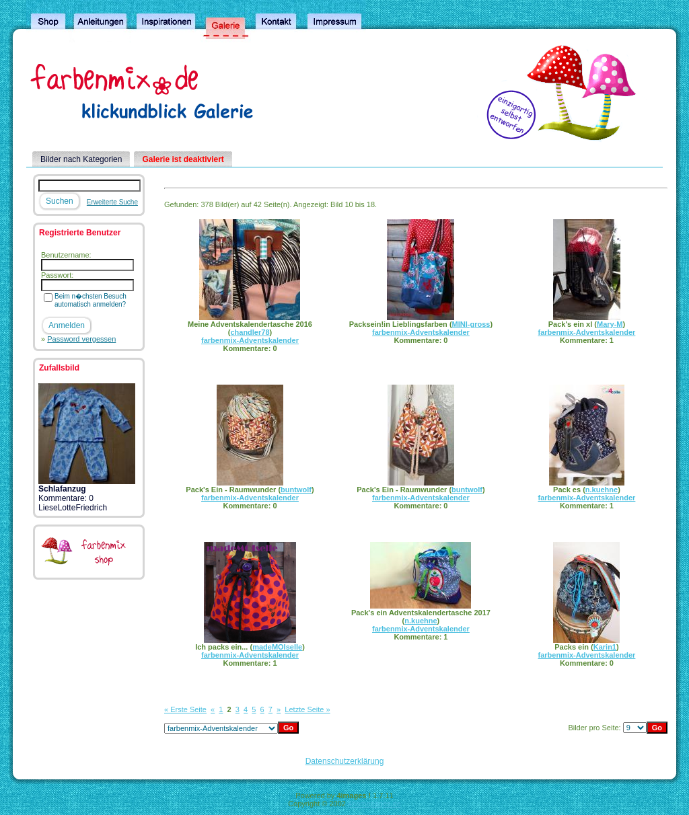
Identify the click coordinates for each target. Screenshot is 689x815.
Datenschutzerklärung (344, 761)
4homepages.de (374, 804)
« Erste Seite (185, 709)
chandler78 (249, 332)
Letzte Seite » (307, 709)
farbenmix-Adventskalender (250, 340)
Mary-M (610, 324)
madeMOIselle (277, 647)
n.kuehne (601, 490)
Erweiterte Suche (112, 202)
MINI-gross (471, 324)
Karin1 (604, 647)
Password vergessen (81, 339)
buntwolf (296, 490)
